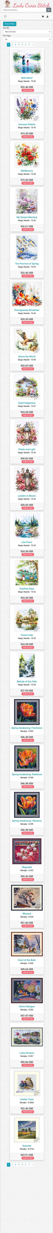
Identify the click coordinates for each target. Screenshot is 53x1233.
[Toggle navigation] (5, 16)
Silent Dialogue (27, 1006)
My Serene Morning (27, 217)
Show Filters (10, 24)
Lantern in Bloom (27, 495)
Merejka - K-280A (27, 1102)
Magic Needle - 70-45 (27, 452)
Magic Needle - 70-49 (27, 313)
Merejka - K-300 (26, 777)
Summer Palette (26, 124)
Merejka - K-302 (26, 731)
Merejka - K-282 (26, 1010)
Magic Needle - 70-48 (27, 360)
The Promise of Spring (27, 263)
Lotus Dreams (27, 1053)
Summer (26, 1145)
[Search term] (24, 10)
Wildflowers (27, 170)
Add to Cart (28, 90)
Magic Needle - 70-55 (27, 267)
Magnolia (27, 867)
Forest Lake (27, 635)
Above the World (26, 356)
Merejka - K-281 (26, 1056)
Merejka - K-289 (26, 963)
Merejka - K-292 (26, 870)
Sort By (6, 28)
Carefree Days (27, 588)
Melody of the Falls (27, 681)
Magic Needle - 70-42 (27, 592)
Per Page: (7, 36)
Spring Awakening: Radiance (27, 774)
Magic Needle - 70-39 (27, 638)
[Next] (32, 45)
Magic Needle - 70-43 (27, 545)
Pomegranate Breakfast (26, 310)
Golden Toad (26, 1099)
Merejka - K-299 (26, 824)
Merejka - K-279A (27, 1149)
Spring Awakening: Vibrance (26, 820)
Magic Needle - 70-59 (27, 128)
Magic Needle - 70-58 (27, 174)
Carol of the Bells (27, 960)
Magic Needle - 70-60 (27, 81)
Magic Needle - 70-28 (27, 685)
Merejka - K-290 (26, 917)
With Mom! (27, 78)
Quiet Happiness (26, 403)
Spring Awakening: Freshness (26, 728)
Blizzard (27, 913)
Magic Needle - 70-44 (27, 499)
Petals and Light (26, 449)
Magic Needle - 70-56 (27, 220)
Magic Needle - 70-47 (27, 406)
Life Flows (27, 542)
